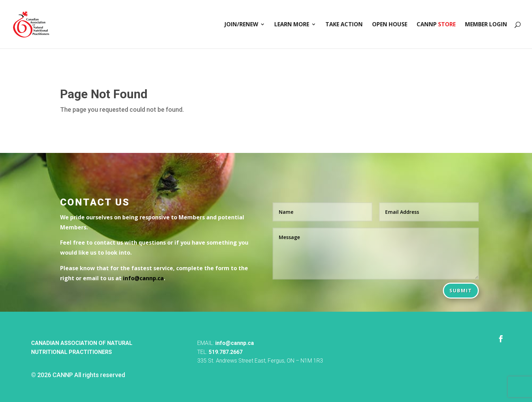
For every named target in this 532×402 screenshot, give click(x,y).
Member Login (486, 25)
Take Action (344, 25)
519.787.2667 (226, 352)
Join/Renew (241, 25)
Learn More (291, 25)
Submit (460, 290)
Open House (389, 25)
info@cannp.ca (234, 343)
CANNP (436, 25)
